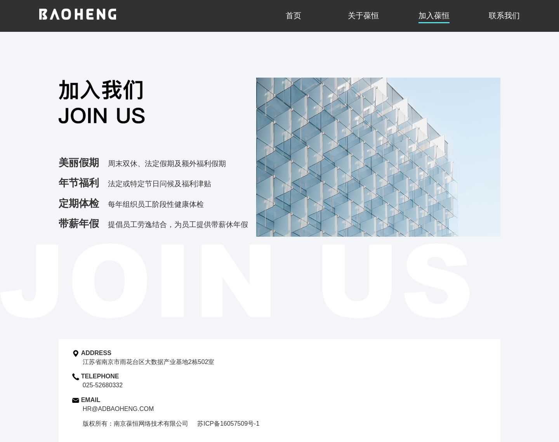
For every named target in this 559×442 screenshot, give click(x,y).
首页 (293, 15)
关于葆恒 (363, 15)
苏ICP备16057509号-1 (228, 423)
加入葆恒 (434, 15)
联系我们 (504, 15)
